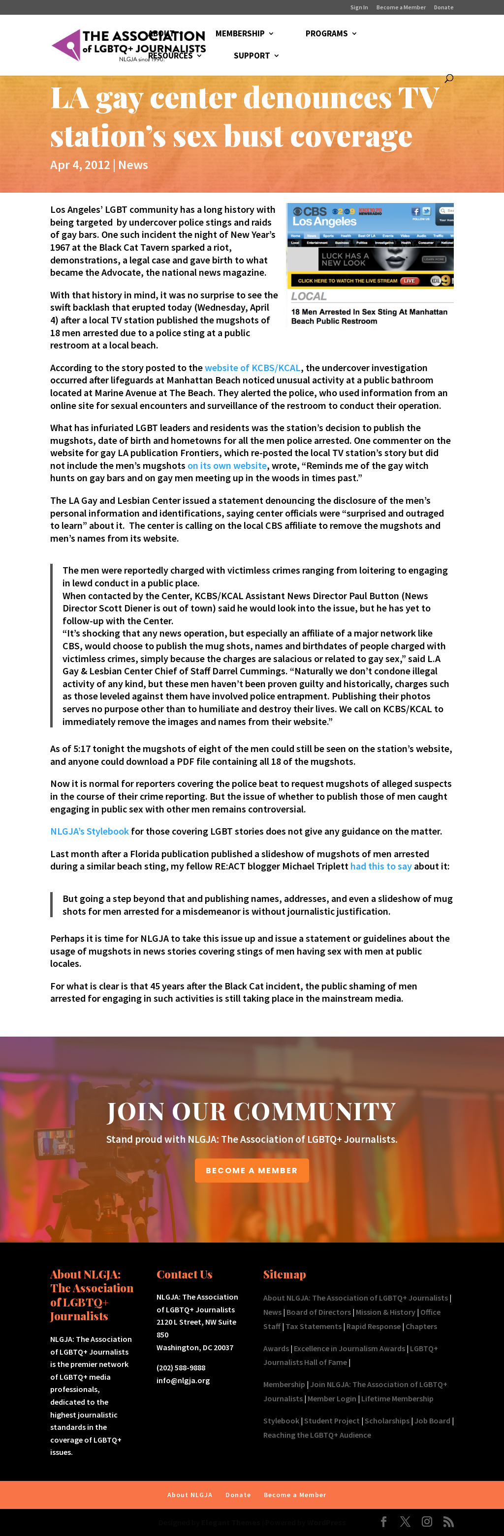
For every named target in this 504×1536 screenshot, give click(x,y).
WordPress (326, 1522)
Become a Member (401, 7)
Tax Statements (313, 1326)
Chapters (421, 1326)
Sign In (359, 7)
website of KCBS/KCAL (253, 367)
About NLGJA (190, 1494)
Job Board (432, 1420)
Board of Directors (318, 1312)
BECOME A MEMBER (252, 1170)
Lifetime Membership (397, 1398)
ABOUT (161, 34)
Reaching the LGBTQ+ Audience (317, 1435)
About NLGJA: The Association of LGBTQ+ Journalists (355, 1298)
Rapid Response (373, 1326)
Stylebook (281, 1420)
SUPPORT (252, 56)
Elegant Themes (230, 1522)
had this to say (381, 866)
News (133, 164)
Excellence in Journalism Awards (349, 1348)
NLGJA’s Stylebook (90, 831)
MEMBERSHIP (240, 34)
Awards (276, 1348)
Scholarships (387, 1420)
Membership (284, 1384)
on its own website (227, 465)
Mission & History (385, 1312)
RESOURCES (170, 56)
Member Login (332, 1398)
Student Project (332, 1420)
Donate (444, 7)
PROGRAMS (327, 34)
